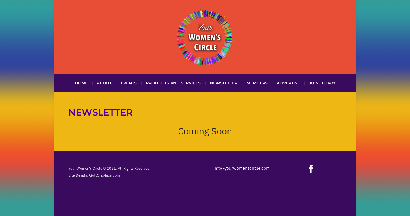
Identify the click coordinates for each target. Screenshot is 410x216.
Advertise (288, 83)
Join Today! (322, 83)
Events (129, 83)
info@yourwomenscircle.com (242, 168)
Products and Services (173, 83)
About (104, 83)
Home (81, 83)
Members (257, 83)
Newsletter (223, 83)
